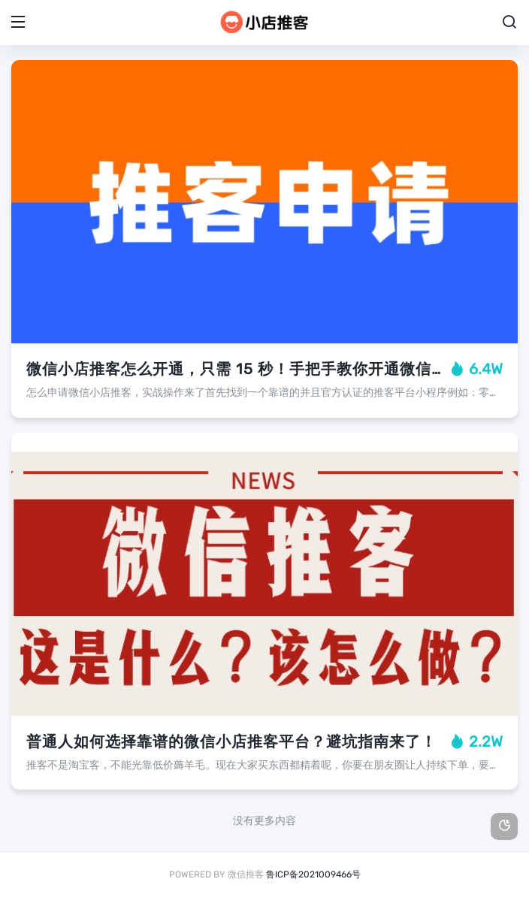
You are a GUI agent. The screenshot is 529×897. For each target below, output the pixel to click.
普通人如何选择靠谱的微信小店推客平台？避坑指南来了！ (231, 741)
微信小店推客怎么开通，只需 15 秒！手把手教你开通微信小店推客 (260, 369)
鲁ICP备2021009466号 (313, 874)
